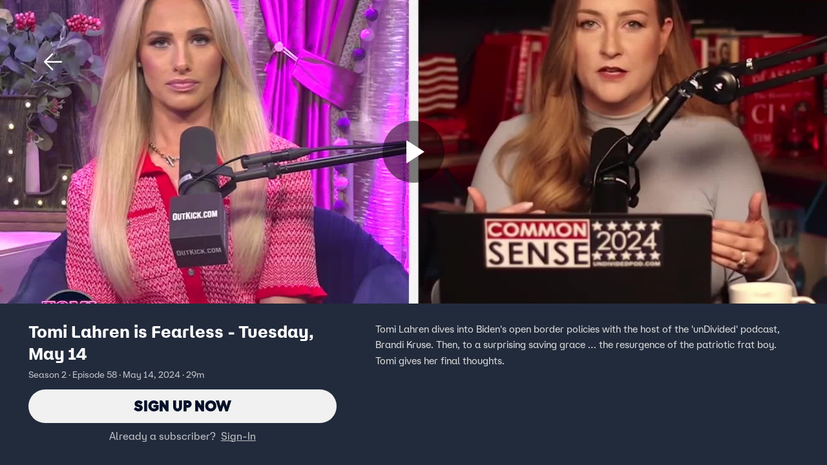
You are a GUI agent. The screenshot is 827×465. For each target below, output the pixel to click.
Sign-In (238, 435)
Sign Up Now (182, 406)
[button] (53, 62)
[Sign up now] (413, 152)
